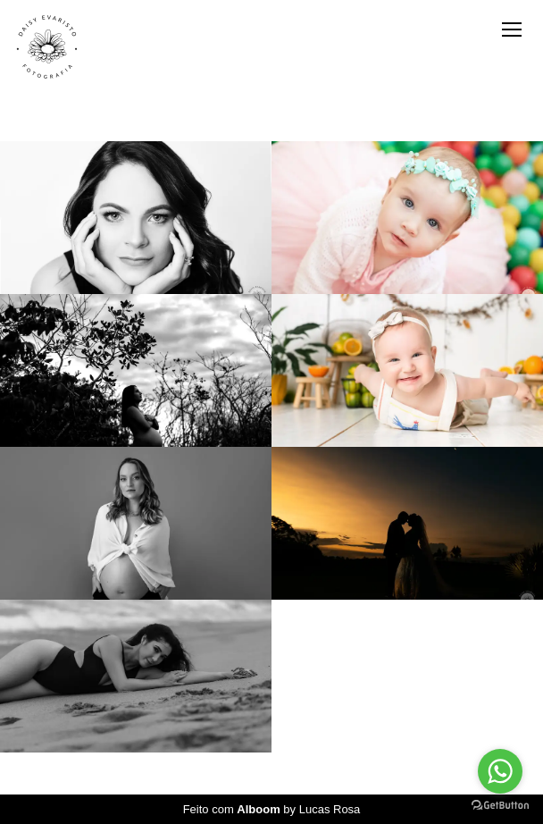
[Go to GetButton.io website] (500, 805)
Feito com (272, 809)
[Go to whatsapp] (500, 771)
